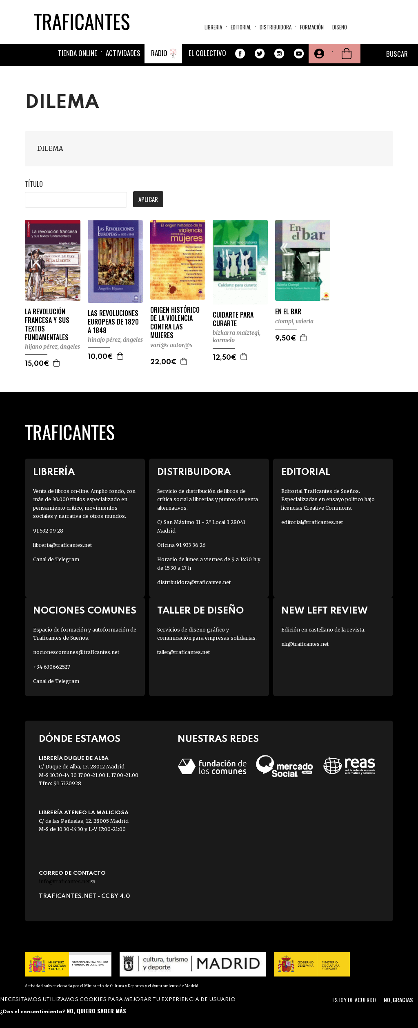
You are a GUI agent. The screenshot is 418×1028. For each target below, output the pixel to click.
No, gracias (398, 999)
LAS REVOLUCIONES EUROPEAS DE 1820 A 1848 (113, 321)
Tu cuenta (318, 53)
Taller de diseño (200, 611)
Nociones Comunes (84, 611)
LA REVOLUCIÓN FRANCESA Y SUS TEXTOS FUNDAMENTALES (47, 324)
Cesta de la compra (346, 53)
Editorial (241, 27)
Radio (159, 53)
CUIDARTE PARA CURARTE (233, 319)
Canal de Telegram (56, 559)
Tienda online (77, 53)
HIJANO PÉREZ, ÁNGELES (52, 346)
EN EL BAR (288, 311)
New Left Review (324, 611)
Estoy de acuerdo (354, 999)
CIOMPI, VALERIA (294, 321)
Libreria (213, 27)
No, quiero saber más (96, 1010)
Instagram (279, 53)
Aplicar (148, 199)
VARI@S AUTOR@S (171, 345)
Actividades (123, 53)
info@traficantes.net (67, 881)
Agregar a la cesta (56, 363)
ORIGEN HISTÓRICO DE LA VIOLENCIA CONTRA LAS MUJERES (175, 323)
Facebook (240, 53)
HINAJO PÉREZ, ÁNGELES (115, 339)
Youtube (299, 53)
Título (34, 184)
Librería (54, 472)
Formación (312, 27)
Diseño (339, 27)
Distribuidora (275, 27)
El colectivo (207, 53)
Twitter (259, 53)
